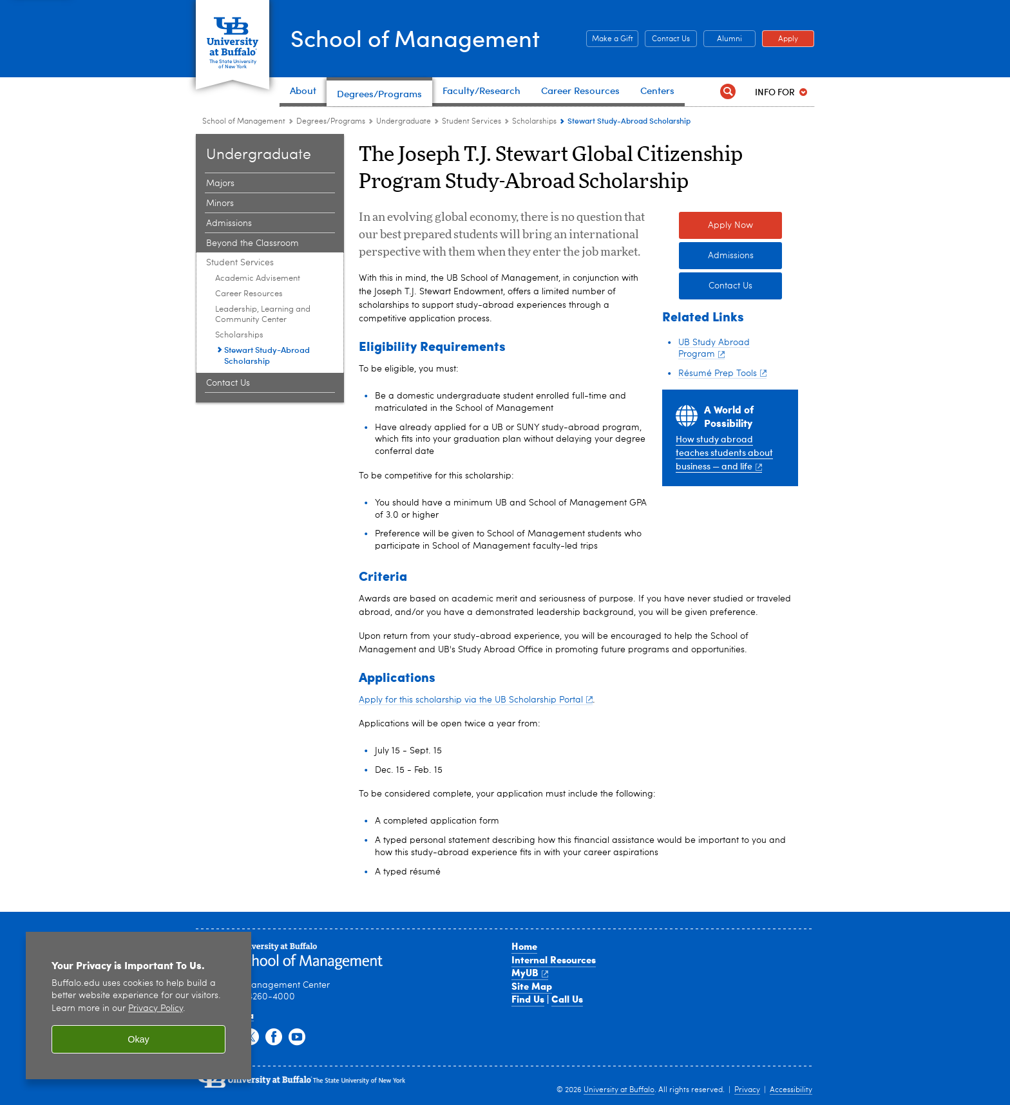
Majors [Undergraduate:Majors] (220, 183)
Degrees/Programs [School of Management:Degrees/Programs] (330, 122)
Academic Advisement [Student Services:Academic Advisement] (257, 278)
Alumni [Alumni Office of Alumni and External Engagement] (722, 39)
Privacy (747, 1090)
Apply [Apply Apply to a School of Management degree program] (780, 39)
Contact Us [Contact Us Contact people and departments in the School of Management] (667, 39)
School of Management (415, 37)
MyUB (529, 972)
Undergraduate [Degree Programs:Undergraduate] (403, 122)
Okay (138, 1039)
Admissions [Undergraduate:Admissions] (229, 223)
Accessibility (791, 1090)
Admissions (731, 255)
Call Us (567, 999)
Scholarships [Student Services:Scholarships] (534, 122)
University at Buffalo (619, 1090)
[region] (138, 1005)
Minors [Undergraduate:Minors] (220, 203)
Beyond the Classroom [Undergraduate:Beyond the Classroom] (252, 243)
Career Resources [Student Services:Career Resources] (249, 294)
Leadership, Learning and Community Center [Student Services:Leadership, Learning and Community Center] (262, 314)
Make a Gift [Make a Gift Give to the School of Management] (609, 39)
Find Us (527, 999)
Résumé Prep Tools (722, 373)
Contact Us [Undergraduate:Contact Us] (228, 383)
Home (524, 946)
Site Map (531, 986)
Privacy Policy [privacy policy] (155, 1009)
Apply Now (730, 225)
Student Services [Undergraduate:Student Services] (471, 122)
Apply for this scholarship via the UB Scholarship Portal (476, 699)
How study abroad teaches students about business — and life (724, 452)
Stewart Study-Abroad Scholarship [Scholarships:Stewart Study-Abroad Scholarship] (267, 355)
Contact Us (730, 285)
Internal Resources (553, 959)
